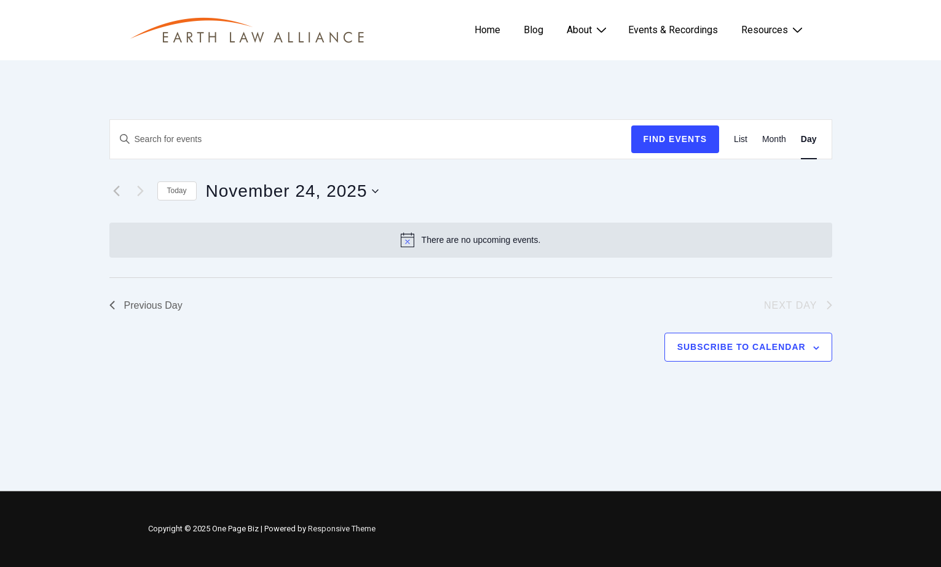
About (588, 29)
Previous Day (146, 305)
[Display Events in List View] (740, 139)
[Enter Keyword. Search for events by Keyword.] (370, 139)
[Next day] (140, 191)
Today (177, 190)
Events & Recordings (673, 30)
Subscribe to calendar (741, 347)
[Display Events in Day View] (809, 139)
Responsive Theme (342, 528)
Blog (533, 30)
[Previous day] (116, 191)
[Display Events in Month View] (774, 139)
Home (487, 30)
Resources (773, 29)
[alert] (470, 240)
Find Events (675, 139)
